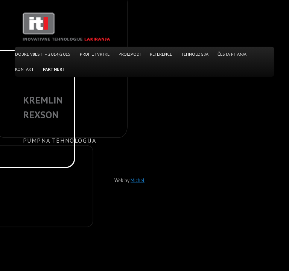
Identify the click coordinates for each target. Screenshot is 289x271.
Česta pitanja (232, 54)
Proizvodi (130, 54)
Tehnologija (194, 54)
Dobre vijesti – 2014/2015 (43, 54)
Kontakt (24, 69)
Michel (137, 180)
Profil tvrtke (95, 54)
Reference (161, 54)
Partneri (53, 69)
